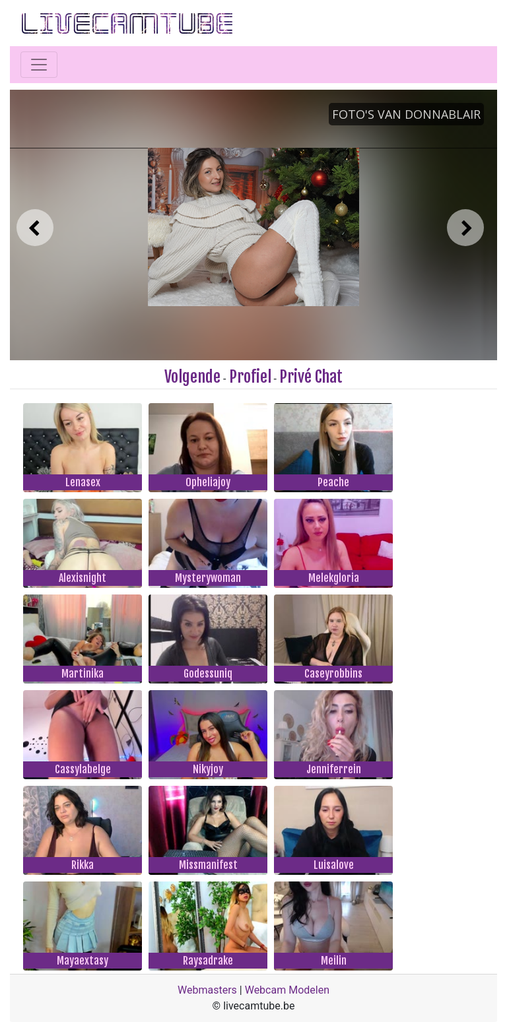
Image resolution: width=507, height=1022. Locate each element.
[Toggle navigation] (38, 64)
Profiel (250, 377)
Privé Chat (311, 377)
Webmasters (207, 990)
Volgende (192, 377)
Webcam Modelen (287, 990)
